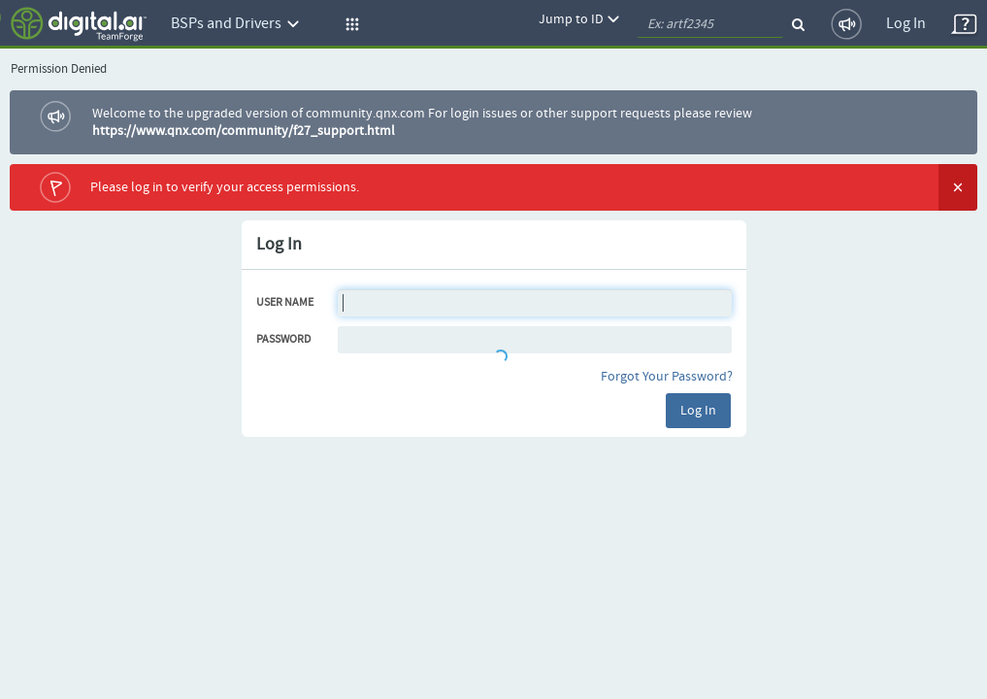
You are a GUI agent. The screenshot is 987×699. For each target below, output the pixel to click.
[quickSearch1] (710, 24)
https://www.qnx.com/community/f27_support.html (243, 131)
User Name (284, 303)
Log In (906, 24)
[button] (349, 24)
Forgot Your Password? (667, 376)
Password (283, 340)
